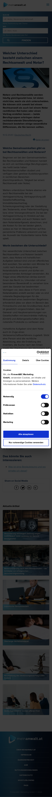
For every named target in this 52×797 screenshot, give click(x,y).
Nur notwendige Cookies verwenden (26, 442)
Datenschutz (39, 384)
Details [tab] (25, 360)
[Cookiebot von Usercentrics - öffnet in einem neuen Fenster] (37, 352)
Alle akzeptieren (26, 434)
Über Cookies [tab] (42, 360)
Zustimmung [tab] (9, 360)
